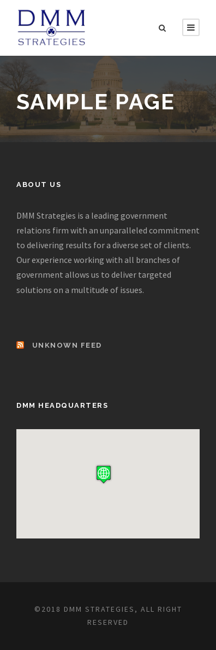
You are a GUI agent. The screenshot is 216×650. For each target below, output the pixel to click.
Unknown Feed (67, 345)
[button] (103, 474)
